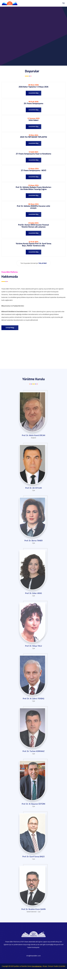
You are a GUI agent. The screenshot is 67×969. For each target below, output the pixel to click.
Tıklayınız (42, 263)
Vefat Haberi (33, 120)
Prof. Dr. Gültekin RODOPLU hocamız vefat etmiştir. (33, 207)
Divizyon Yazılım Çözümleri (56, 966)
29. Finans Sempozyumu (33, 104)
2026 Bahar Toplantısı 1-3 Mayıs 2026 (33, 87)
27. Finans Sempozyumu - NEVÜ (33, 171)
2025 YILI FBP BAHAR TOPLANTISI (33, 137)
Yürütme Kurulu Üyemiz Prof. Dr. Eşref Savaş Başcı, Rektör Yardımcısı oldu (33, 245)
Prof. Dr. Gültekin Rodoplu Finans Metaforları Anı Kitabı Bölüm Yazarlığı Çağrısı (33, 188)
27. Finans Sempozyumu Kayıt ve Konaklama (33, 154)
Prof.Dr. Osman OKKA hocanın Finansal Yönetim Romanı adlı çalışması (33, 226)
